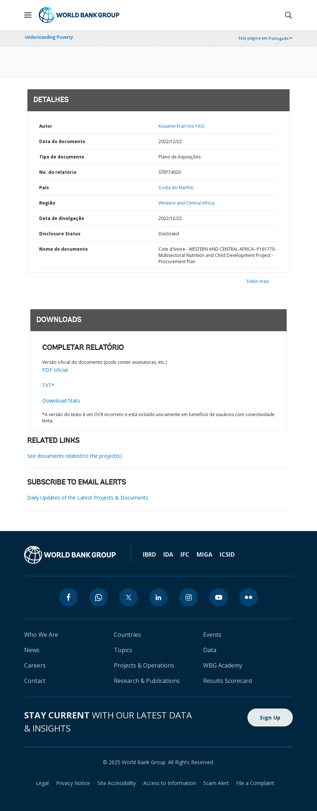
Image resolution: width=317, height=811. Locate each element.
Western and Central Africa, (186, 203)
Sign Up (270, 717)
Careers (35, 665)
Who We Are (41, 635)
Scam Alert (216, 783)
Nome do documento (63, 249)
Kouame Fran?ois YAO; (181, 126)
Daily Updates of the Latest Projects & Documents (87, 497)
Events (212, 635)
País (44, 187)
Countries (127, 635)
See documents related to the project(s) (74, 455)
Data (209, 650)
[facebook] (68, 597)
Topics (123, 650)
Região (47, 203)
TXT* (48, 385)
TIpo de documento (61, 157)
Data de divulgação (61, 218)
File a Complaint (255, 783)
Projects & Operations (144, 665)
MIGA (204, 554)
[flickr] (248, 597)
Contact (34, 681)
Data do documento (62, 141)
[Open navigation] (27, 15)
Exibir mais (258, 281)
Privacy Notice (73, 783)
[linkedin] (158, 597)
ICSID (227, 554)
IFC (184, 554)
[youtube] (218, 597)
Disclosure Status (60, 234)
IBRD (149, 554)
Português (279, 38)
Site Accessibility (116, 783)
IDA (168, 554)
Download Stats (61, 400)
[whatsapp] (98, 597)
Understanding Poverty (49, 37)
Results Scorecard (227, 681)
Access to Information (169, 783)
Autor (45, 126)
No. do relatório (58, 172)
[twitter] (128, 597)
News (32, 650)
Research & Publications (147, 681)
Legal (42, 783)
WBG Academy (222, 665)
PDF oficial (55, 369)
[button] (288, 15)
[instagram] (188, 597)
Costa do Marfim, (176, 187)
